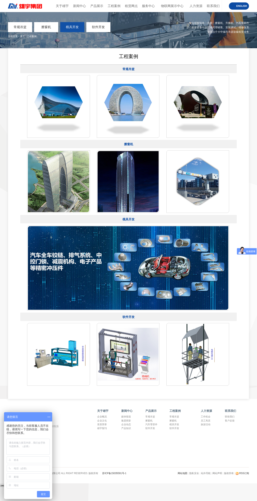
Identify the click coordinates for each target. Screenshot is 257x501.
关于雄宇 (62, 6)
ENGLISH (241, 6)
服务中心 (148, 6)
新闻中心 (79, 6)
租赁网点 (131, 6)
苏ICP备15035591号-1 (114, 473)
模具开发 (72, 27)
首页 (22, 36)
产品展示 (96, 6)
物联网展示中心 (172, 6)
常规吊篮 (20, 27)
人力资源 (196, 6)
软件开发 (98, 27)
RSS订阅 (242, 473)
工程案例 (114, 6)
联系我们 (213, 6)
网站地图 (183, 473)
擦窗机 (46, 27)
